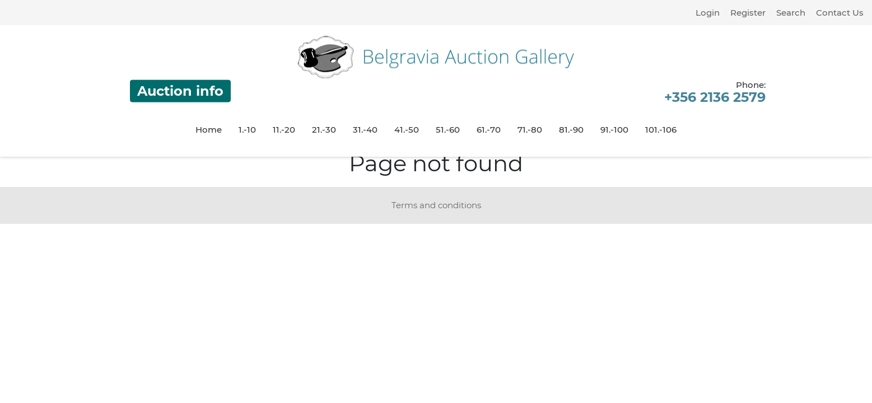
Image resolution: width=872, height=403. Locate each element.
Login (708, 12)
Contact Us (840, 12)
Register (748, 12)
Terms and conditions (436, 205)
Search (790, 12)
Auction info (180, 91)
